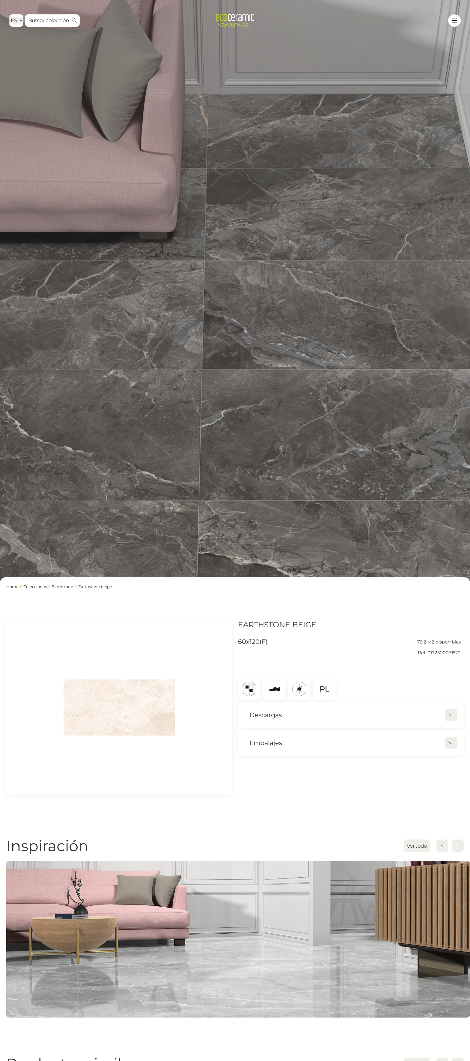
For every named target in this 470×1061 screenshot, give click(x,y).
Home (12, 586)
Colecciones (35, 586)
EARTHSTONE (62, 586)
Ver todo (417, 846)
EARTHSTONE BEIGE (95, 586)
